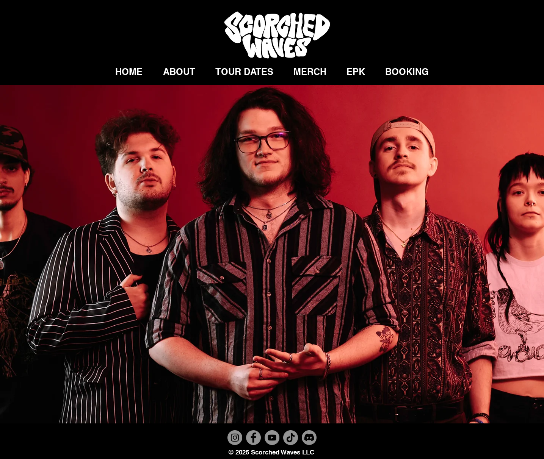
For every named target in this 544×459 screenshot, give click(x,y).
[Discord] (309, 437)
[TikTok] (290, 437)
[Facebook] (253, 437)
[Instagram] (234, 437)
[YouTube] (272, 437)
